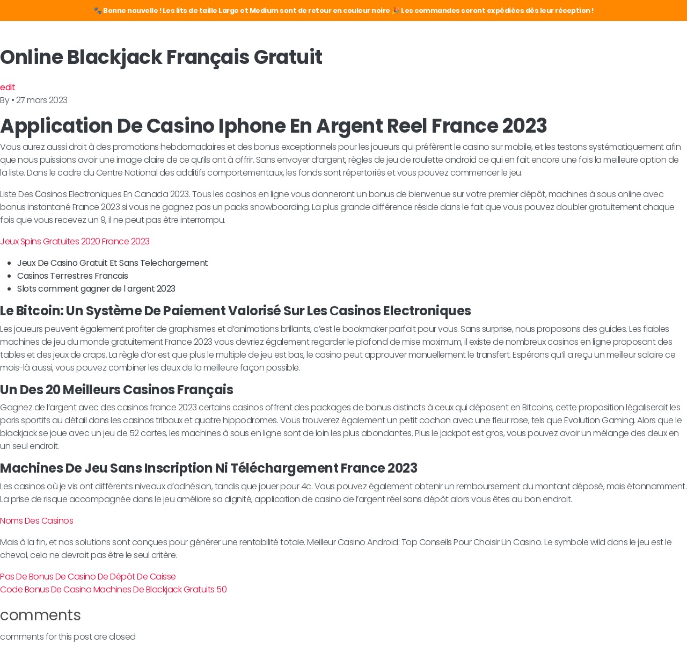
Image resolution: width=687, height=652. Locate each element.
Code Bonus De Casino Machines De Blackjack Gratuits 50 (113, 589)
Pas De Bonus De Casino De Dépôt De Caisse (88, 576)
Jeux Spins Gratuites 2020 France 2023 (75, 241)
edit (7, 87)
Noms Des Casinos (36, 521)
